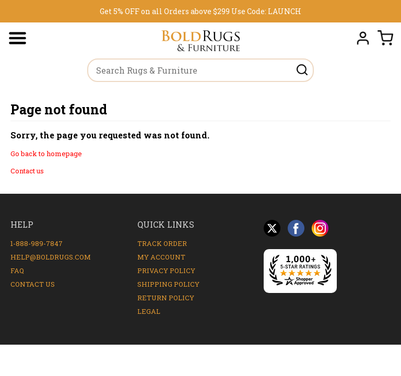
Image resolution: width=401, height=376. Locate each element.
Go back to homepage (46, 153)
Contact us (27, 170)
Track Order (162, 243)
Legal (148, 311)
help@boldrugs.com (50, 257)
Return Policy (165, 297)
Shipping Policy (168, 284)
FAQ (17, 270)
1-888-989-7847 (36, 243)
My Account (161, 257)
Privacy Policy (166, 270)
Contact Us (32, 284)
